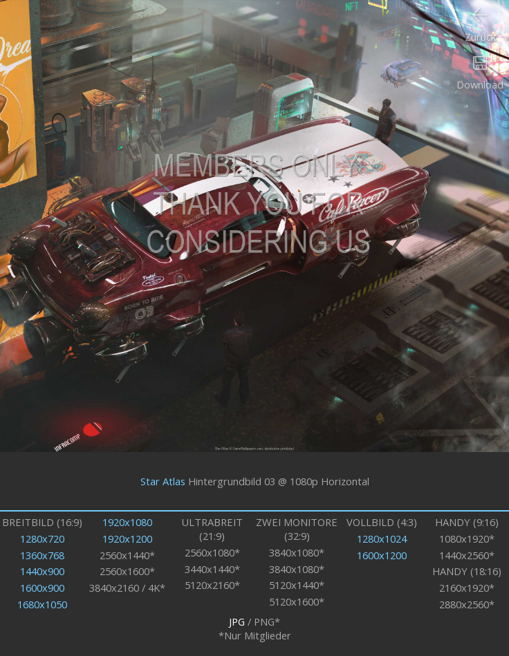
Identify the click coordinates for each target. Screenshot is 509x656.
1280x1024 (382, 538)
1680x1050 (42, 604)
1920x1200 (127, 538)
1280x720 (42, 538)
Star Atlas (162, 481)
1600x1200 (382, 555)
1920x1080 (127, 522)
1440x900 (42, 571)
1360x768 (42, 555)
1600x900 (42, 587)
